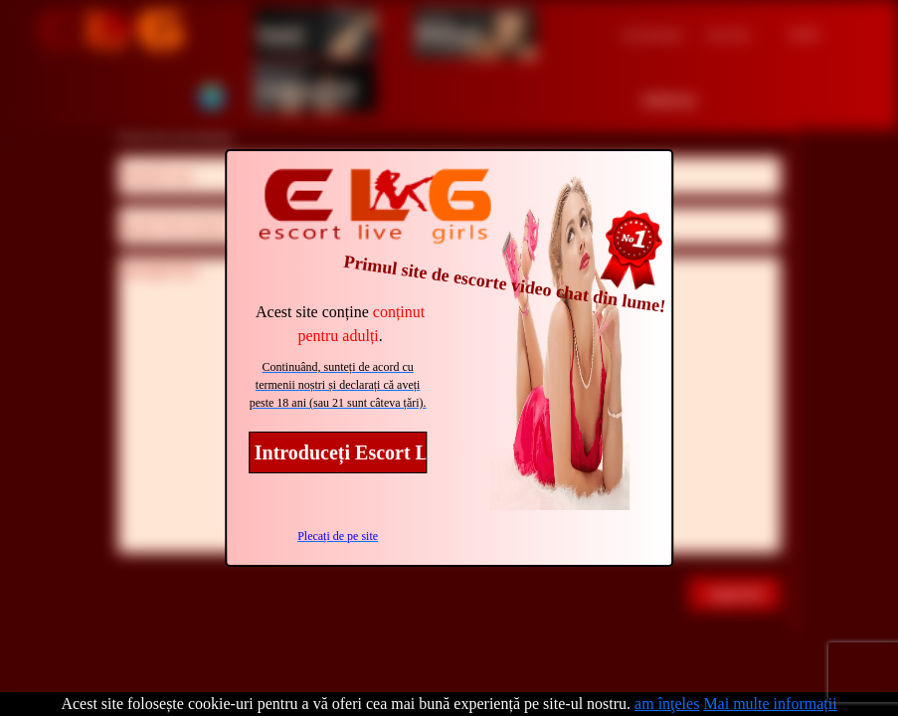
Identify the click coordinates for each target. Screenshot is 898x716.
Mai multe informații (769, 703)
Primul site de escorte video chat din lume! (504, 284)
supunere (737, 593)
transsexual (306, 87)
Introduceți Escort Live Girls (341, 452)
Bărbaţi (450, 33)
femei (281, 33)
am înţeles (666, 703)
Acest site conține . (340, 323)
